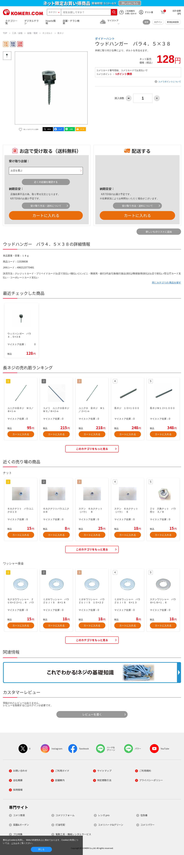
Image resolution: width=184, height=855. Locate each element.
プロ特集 (18, 834)
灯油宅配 (60, 824)
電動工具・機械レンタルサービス (73, 834)
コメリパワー (147, 824)
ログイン (158, 22)
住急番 (143, 815)
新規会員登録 (173, 22)
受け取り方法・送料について (45, 205)
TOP (5, 33)
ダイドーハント (105, 38)
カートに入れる (45, 215)
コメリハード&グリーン (110, 824)
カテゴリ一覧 (11, 22)
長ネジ (60, 33)
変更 (146, 22)
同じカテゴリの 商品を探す (166, 282)
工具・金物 (17, 33)
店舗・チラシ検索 (71, 22)
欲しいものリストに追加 (159, 231)
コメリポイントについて (169, 81)
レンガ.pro (104, 815)
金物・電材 (32, 33)
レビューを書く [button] (92, 714)
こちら (14, 843)
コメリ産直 (19, 815)
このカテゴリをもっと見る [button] (92, 449)
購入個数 (119, 98)
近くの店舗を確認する (46, 182)
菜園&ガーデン (21, 824)
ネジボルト (47, 33)
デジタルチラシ (31, 22)
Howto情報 (51, 22)
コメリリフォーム (64, 815)
